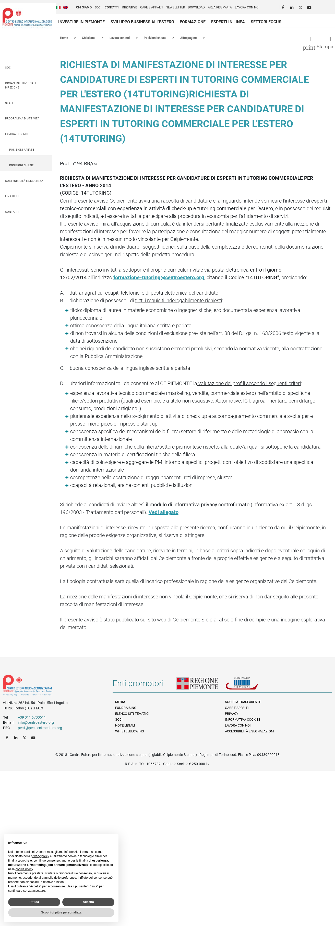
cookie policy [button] (24, 869)
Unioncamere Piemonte (248, 685)
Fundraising (125, 707)
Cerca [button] (333, 8)
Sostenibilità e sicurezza (24, 180)
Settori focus (266, 21)
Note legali (125, 725)
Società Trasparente (243, 702)
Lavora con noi (247, 7)
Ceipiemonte (27, 18)
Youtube (310, 6)
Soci (98, 7)
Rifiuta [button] (34, 902)
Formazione (193, 21)
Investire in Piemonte (81, 21)
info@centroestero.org (36, 722)
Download (196, 7)
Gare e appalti (151, 7)
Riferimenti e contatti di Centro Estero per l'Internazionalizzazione (52, 685)
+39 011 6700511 (32, 717)
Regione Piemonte (200, 685)
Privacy (231, 713)
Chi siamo (84, 7)
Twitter (301, 6)
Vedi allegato (163, 512)
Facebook (284, 6)
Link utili (12, 196)
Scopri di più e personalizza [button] (61, 912)
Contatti (112, 7)
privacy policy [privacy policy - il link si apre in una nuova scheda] (40, 856)
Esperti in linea (228, 21)
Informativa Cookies (242, 719)
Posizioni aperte (21, 149)
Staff (9, 103)
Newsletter (175, 7)
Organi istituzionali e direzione (21, 85)
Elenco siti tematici (132, 713)
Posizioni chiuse (21, 165)
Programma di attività (22, 118)
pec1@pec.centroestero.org (40, 728)
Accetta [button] (88, 902)
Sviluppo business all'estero (142, 21)
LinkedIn (292, 6)
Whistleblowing (129, 731)
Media (120, 702)
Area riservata (220, 7)
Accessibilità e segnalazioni (249, 731)
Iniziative (129, 7)
